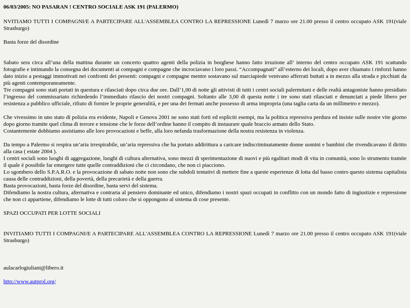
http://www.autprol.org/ (29, 281)
